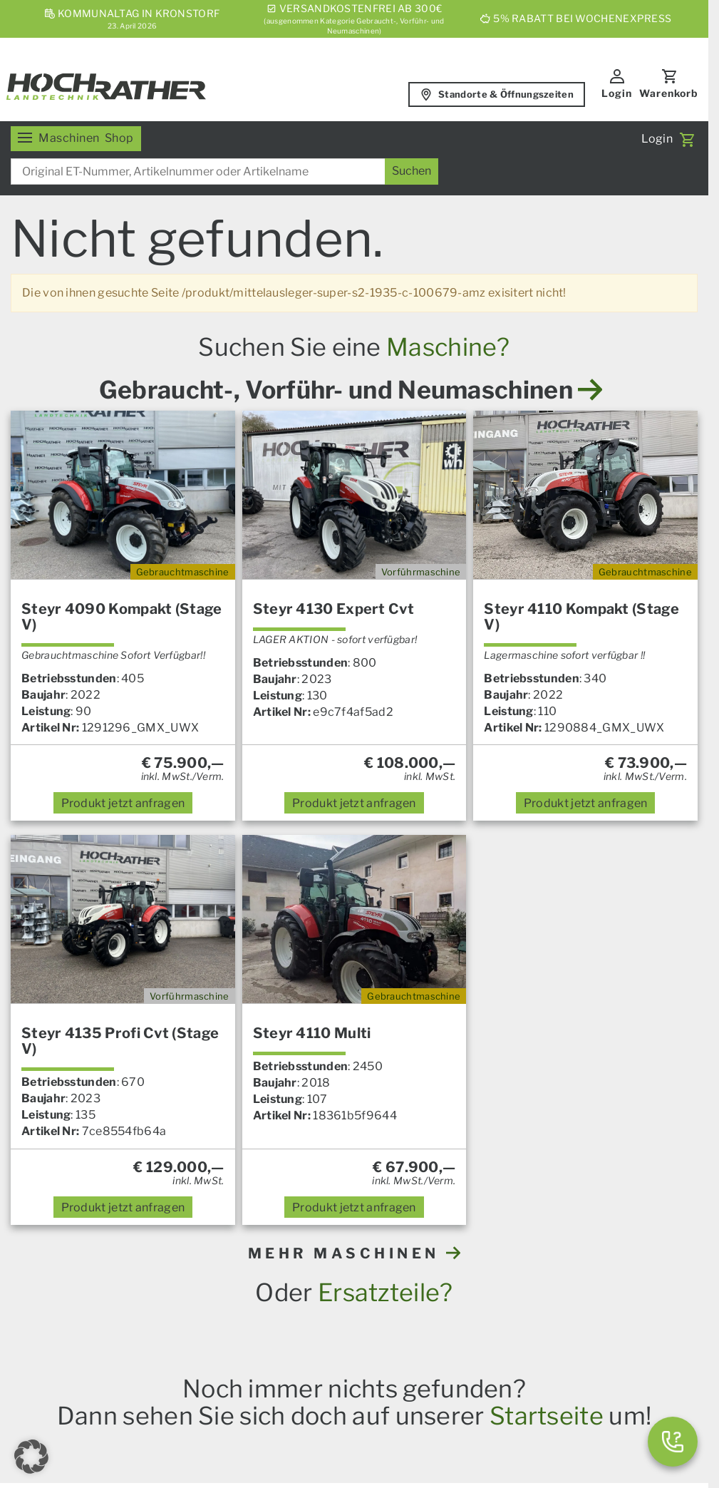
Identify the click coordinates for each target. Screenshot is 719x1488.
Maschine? (448, 346)
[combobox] (224, 171)
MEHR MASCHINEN (354, 1253)
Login (616, 93)
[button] (31, 1456)
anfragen (123, 803)
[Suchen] (411, 171)
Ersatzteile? (385, 1292)
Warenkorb (668, 93)
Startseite (547, 1415)
